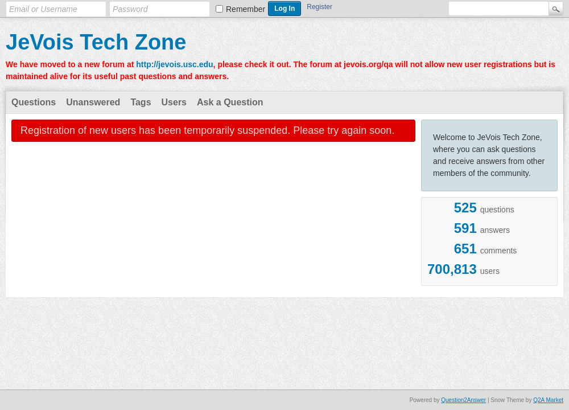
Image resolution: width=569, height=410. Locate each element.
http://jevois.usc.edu (174, 64)
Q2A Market (548, 400)
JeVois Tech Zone (96, 42)
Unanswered (93, 102)
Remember (245, 9)
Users (174, 102)
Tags (140, 102)
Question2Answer (463, 400)
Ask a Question (230, 102)
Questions (33, 102)
